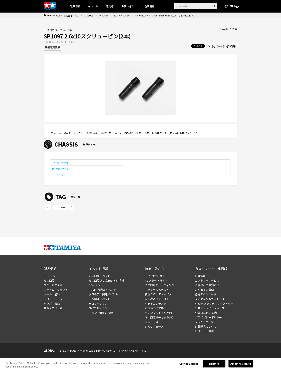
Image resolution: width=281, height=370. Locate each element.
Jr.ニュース (151, 322)
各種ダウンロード (205, 294)
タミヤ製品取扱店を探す (210, 299)
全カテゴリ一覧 (53, 308)
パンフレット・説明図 (158, 313)
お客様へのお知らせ (207, 285)
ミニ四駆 (49, 280)
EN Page (232, 6)
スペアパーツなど (63, 207)
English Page (68, 350)
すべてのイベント (99, 308)
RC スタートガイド (156, 280)
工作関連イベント (99, 299)
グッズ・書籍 (52, 303)
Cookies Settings (188, 365)
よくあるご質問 (204, 289)
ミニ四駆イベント (99, 276)
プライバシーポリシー (208, 317)
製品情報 (75, 6)
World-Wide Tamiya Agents (97, 350)
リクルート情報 (204, 331)
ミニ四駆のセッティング (159, 285)
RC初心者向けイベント (102, 289)
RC (47, 207)
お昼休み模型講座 (155, 308)
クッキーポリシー (205, 322)
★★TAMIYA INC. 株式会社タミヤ (63, 15)
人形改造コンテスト (157, 299)
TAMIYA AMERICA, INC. (133, 350)
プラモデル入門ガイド (158, 289)
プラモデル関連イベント (103, 294)
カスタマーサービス (207, 280)
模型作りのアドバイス (158, 294)
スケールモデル (53, 285)
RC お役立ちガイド (156, 276)
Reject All (214, 365)
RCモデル (88, 15)
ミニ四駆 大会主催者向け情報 (106, 280)
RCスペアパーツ (121, 15)
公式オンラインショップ (210, 308)
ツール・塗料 (52, 294)
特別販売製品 (52, 47)
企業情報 (200, 276)
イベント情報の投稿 (101, 313)
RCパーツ (103, 15)
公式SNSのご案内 (206, 313)
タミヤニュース (154, 326)
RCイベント (96, 285)
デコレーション (53, 299)
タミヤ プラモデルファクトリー (214, 303)
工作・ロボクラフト (56, 289)
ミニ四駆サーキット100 (159, 317)
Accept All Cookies (240, 365)
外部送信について (205, 326)
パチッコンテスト (155, 303)
